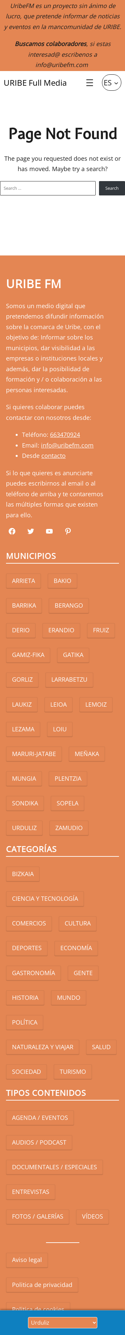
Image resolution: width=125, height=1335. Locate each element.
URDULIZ (24, 828)
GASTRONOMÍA (33, 973)
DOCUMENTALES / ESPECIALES (54, 1167)
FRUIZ (101, 630)
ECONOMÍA (76, 948)
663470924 (65, 435)
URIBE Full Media (35, 82)
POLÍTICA (24, 1022)
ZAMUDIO (69, 828)
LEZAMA (23, 729)
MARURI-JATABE (34, 754)
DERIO (21, 630)
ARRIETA (23, 581)
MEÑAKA (87, 754)
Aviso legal (27, 1260)
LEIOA (58, 704)
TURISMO (73, 1072)
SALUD (101, 1047)
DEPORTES (27, 948)
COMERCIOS (29, 923)
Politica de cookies (38, 1309)
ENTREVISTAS (30, 1192)
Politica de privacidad (42, 1285)
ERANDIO (61, 630)
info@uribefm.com (61, 65)
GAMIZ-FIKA (28, 655)
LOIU (60, 729)
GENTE (83, 973)
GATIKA (73, 655)
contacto (53, 456)
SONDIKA (25, 803)
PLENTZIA (68, 778)
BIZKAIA (23, 874)
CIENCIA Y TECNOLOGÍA (45, 898)
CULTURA (78, 923)
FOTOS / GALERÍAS (37, 1216)
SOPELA (67, 803)
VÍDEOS (92, 1216)
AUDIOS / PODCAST (39, 1142)
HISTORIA (25, 997)
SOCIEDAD (26, 1072)
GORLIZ (22, 679)
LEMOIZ (96, 704)
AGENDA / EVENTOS (40, 1118)
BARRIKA (24, 605)
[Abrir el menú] (89, 82)
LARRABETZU (69, 679)
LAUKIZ (22, 704)
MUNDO (68, 997)
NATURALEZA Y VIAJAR (42, 1047)
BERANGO (69, 605)
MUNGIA (24, 778)
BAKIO (62, 581)
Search (112, 188)
